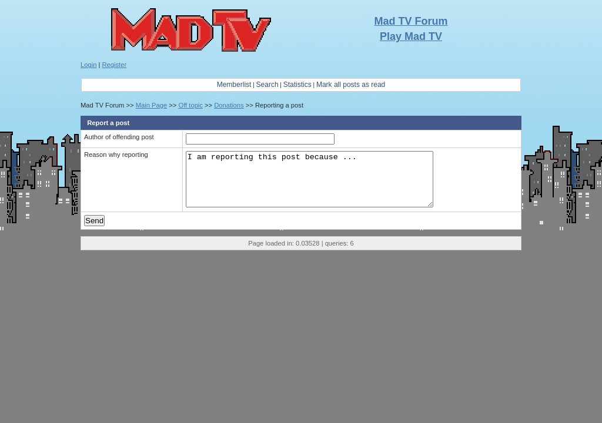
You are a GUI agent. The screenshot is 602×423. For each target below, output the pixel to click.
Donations (228, 105)
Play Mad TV (411, 36)
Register (114, 64)
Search (267, 84)
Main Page (152, 105)
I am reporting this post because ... (316, 184)
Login (88, 64)
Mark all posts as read (350, 84)
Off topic (190, 105)
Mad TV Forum (411, 21)
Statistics (297, 84)
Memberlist (234, 84)
